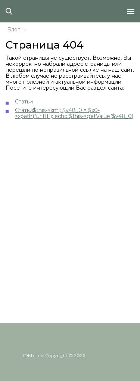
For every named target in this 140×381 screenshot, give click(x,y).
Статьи (24, 101)
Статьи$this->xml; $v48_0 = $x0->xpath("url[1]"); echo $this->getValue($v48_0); (74, 113)
